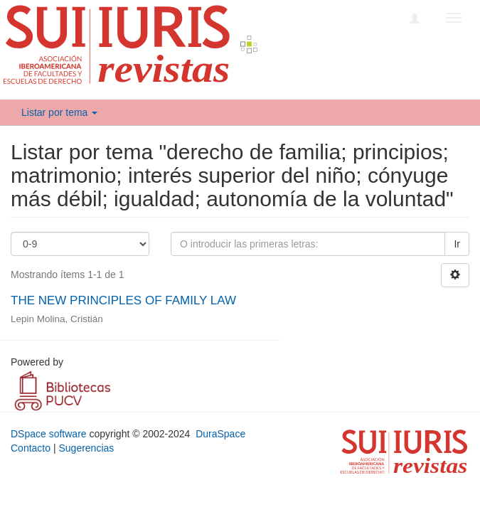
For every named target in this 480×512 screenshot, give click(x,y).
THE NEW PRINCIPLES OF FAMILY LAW (123, 300)
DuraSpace (220, 433)
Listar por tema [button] (59, 112)
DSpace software (49, 433)
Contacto (30, 448)
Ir (457, 244)
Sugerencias (86, 448)
